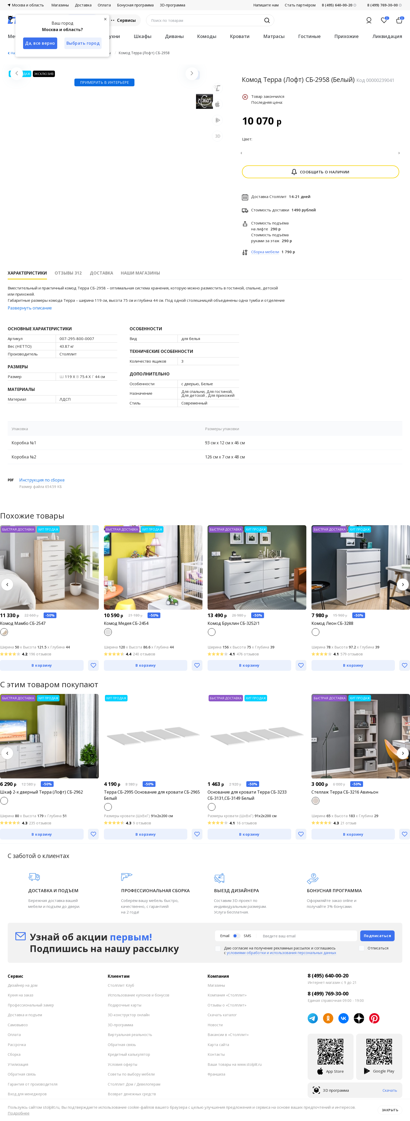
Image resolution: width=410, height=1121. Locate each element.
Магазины (60, 5)
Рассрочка (17, 1047)
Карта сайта (218, 1047)
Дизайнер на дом (22, 988)
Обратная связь (22, 1077)
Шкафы (142, 36)
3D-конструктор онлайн (129, 1017)
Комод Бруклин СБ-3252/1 (234, 626)
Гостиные (309, 36)
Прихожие (346, 36)
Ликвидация (387, 36)
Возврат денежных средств (132, 1097)
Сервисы (123, 20)
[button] (7, 588)
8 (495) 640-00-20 (328, 978)
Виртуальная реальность (130, 1037)
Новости (215, 1027)
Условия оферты (122, 1067)
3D (218, 202)
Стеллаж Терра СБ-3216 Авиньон (344, 795)
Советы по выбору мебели (131, 1077)
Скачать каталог (222, 1017)
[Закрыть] (105, 19)
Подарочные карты (124, 1008)
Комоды (206, 36)
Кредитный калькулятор (129, 1057)
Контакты (216, 1057)
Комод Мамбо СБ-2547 (22, 626)
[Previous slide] (16, 140)
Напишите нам (266, 5)
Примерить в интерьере (104, 215)
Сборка (14, 1057)
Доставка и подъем (25, 1017)
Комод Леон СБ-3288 (332, 626)
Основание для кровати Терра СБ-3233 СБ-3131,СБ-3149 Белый (247, 798)
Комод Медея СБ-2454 (126, 626)
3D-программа (172, 5)
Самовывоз (18, 1027)
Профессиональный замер (31, 1008)
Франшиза (216, 1077)
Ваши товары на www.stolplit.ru (235, 1067)
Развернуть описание (30, 311)
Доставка (83, 5)
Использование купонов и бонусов (138, 998)
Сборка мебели (265, 254)
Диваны (174, 36)
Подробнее (19, 1113)
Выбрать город (83, 43)
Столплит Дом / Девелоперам (134, 1087)
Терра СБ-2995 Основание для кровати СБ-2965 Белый (152, 798)
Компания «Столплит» (227, 998)
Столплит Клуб (121, 988)
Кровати (240, 36)
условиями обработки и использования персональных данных (281, 955)
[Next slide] (192, 140)
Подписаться (377, 938)
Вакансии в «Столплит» (228, 1037)
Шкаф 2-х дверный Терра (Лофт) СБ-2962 (41, 795)
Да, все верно (40, 43)
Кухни (113, 36)
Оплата (104, 5)
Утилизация (18, 1067)
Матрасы (274, 36)
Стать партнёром (300, 5)
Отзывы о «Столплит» (227, 1008)
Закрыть (390, 1110)
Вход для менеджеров (27, 1097)
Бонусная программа (135, 5)
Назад (15, 53)
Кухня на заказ (20, 998)
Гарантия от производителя (32, 1087)
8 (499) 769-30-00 (382, 5)
